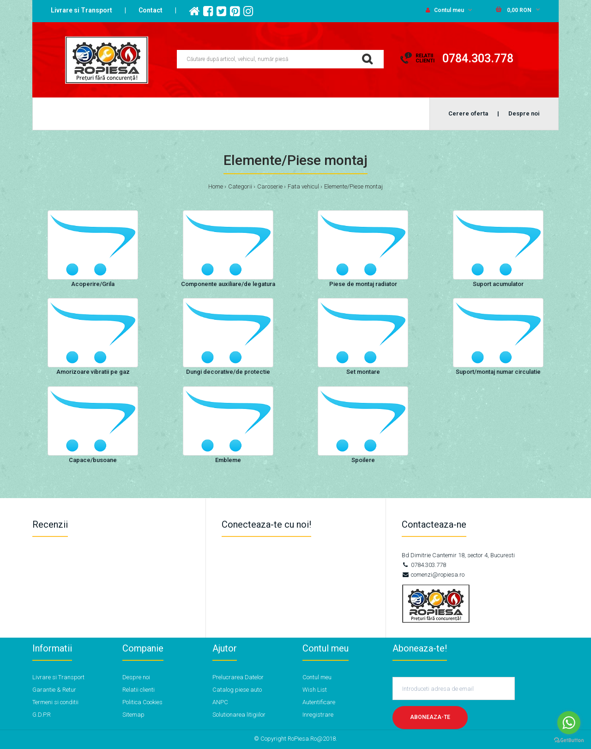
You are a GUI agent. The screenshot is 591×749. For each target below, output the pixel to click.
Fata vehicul (303, 186)
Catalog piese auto (237, 689)
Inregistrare (317, 714)
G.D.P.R (41, 714)
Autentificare (318, 702)
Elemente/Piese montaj (353, 186)
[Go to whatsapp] (568, 722)
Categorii (240, 186)
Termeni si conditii (55, 702)
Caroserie (270, 186)
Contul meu (445, 10)
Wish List (314, 689)
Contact (151, 10)
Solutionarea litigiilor (238, 714)
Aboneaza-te (430, 717)
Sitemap (133, 714)
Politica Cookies (142, 702)
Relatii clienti (138, 689)
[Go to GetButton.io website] (569, 740)
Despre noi (136, 677)
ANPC (220, 702)
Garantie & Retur (54, 689)
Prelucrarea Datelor (238, 677)
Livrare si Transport (81, 10)
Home (215, 186)
